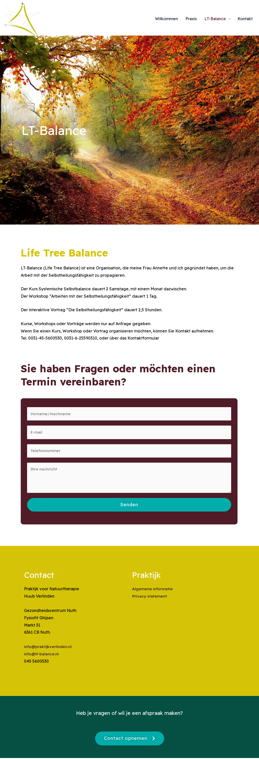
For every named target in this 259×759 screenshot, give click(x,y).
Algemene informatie (152, 590)
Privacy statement (149, 597)
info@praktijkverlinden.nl (48, 647)
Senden (129, 506)
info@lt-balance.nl (41, 655)
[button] (129, 739)
